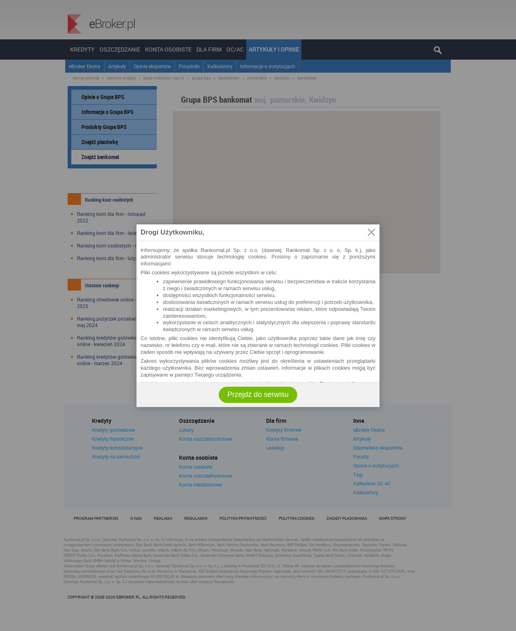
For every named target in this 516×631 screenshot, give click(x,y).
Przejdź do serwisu (257, 394)
